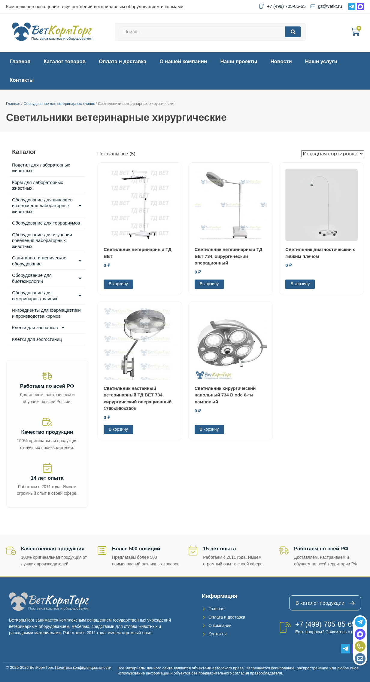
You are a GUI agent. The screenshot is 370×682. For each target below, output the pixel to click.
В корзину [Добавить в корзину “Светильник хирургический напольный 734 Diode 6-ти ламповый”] (209, 429)
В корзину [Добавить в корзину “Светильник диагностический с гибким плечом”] (300, 283)
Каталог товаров (65, 61)
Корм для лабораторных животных (37, 185)
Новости (281, 61)
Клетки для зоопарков (38, 327)
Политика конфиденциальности (84, 667)
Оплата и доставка (122, 61)
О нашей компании (183, 61)
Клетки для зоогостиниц (37, 339)
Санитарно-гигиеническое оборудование (47, 260)
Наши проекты (238, 61)
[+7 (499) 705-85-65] (285, 627)
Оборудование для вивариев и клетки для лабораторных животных (47, 205)
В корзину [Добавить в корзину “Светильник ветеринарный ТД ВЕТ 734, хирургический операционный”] (209, 283)
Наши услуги (321, 61)
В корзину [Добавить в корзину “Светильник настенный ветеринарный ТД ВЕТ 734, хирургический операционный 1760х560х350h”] (118, 429)
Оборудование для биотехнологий (47, 278)
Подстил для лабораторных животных (41, 167)
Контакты (22, 80)
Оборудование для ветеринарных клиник (61, 103)
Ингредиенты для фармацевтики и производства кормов (46, 313)
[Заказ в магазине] (332, 153)
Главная (20, 61)
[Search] (293, 31)
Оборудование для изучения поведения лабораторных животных (42, 240)
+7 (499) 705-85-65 (326, 624)
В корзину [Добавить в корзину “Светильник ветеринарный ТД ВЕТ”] (118, 283)
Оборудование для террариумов (46, 222)
